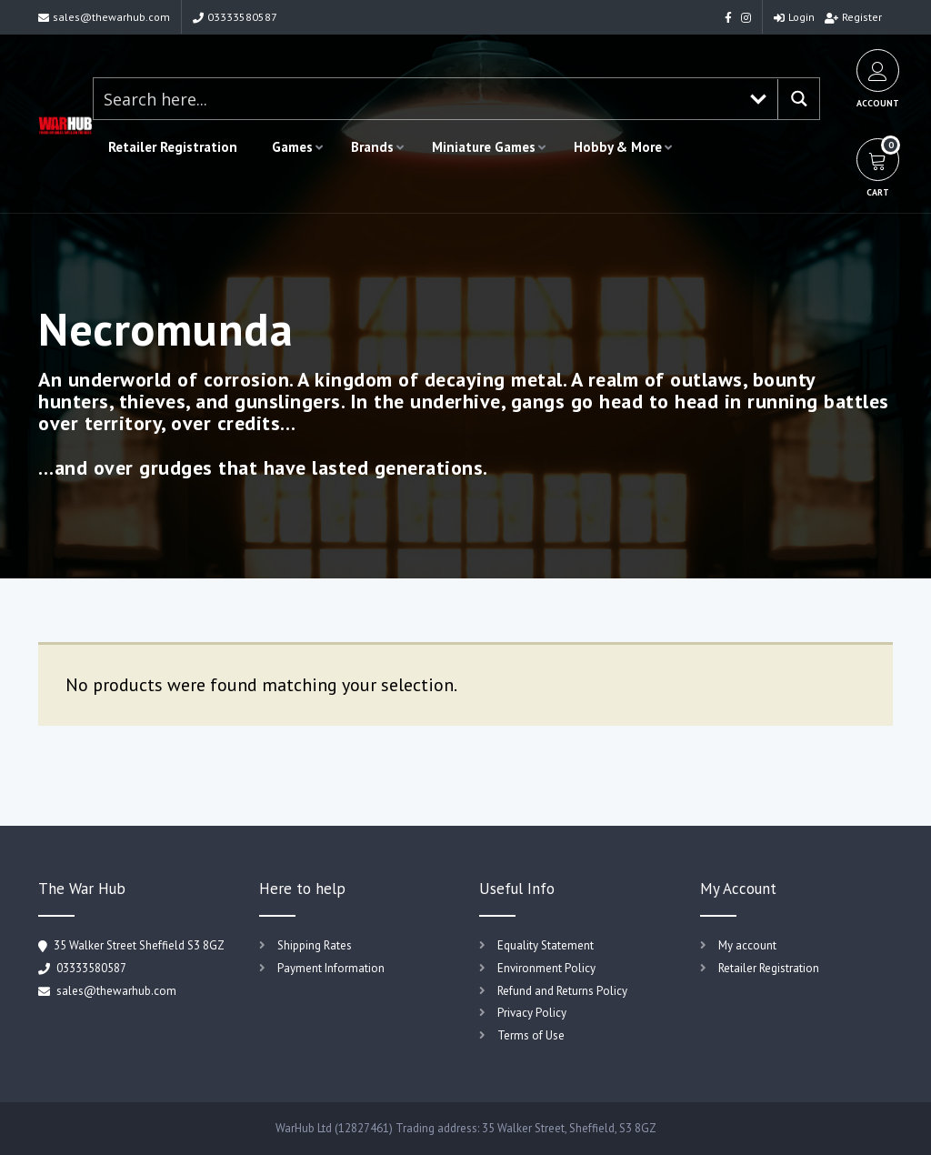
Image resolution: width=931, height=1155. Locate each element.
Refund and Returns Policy (562, 991)
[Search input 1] (416, 98)
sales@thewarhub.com (104, 17)
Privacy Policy (531, 1012)
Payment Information (331, 968)
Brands (372, 147)
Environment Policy (546, 968)
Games (292, 147)
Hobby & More (618, 147)
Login (794, 17)
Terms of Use (531, 1035)
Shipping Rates (314, 945)
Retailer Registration (172, 147)
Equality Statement (545, 945)
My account (747, 945)
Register (853, 17)
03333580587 (235, 17)
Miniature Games (484, 147)
